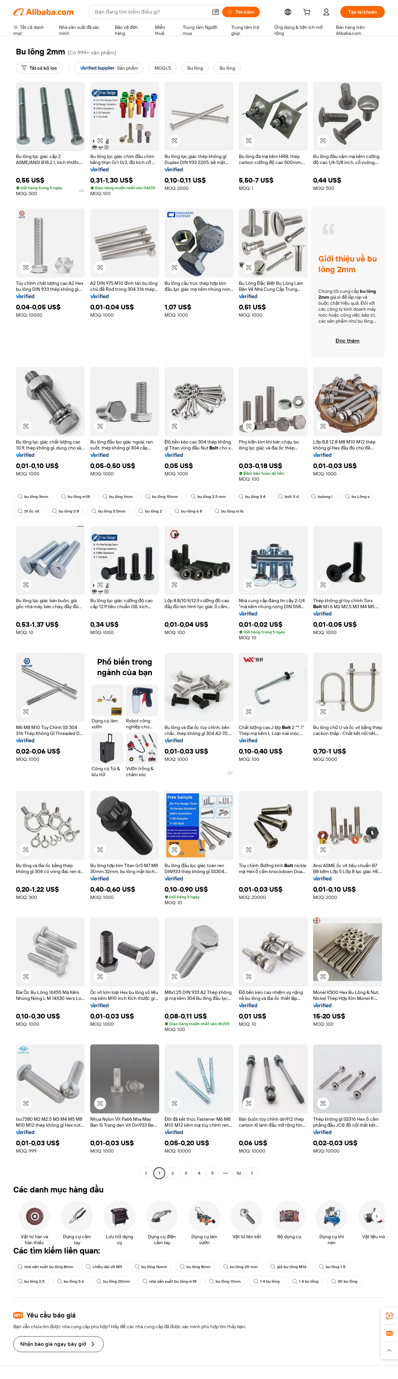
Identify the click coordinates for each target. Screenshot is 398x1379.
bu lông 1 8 (332, 1266)
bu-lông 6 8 (188, 511)
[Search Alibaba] (150, 12)
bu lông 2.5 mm (208, 496)
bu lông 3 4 (251, 496)
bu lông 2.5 (31, 1281)
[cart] (308, 13)
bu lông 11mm (225, 1281)
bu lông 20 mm (240, 1266)
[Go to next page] (252, 1173)
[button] (216, 12)
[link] (389, 1316)
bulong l (321, 496)
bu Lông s (357, 496)
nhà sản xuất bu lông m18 (169, 1281)
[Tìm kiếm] (241, 12)
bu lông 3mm (33, 496)
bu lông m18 (75, 496)
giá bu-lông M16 (288, 1266)
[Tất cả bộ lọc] (39, 68)
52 (238, 1173)
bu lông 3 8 (65, 511)
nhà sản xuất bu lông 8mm (45, 1266)
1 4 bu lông (266, 1281)
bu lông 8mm (195, 1266)
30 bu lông (344, 1281)
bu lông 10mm (161, 496)
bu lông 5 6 (70, 1281)
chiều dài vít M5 (104, 1266)
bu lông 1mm (117, 496)
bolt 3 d (288, 496)
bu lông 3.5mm (109, 511)
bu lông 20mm (113, 1281)
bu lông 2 (150, 511)
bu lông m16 (229, 511)
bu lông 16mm (151, 1266)
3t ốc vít (28, 511)
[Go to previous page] (146, 1173)
